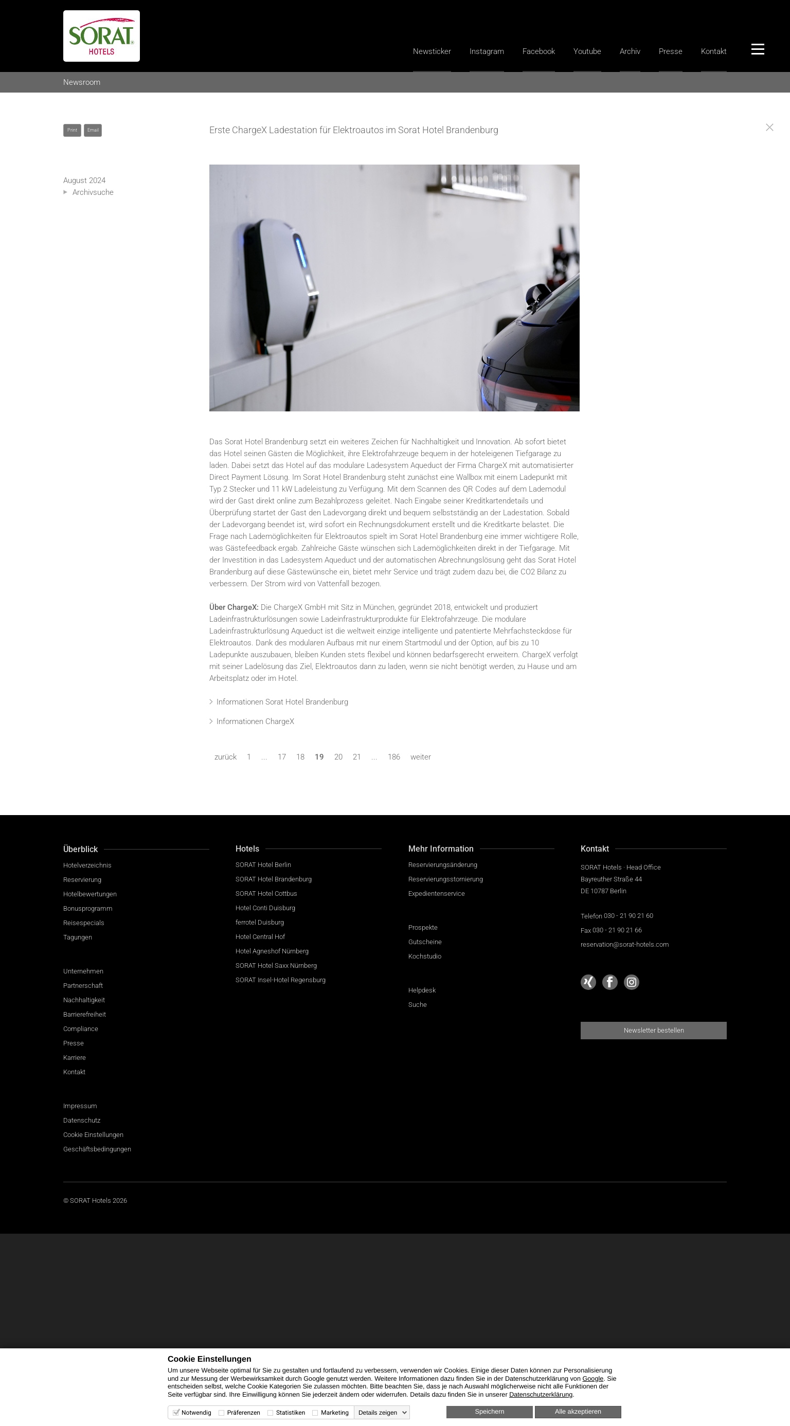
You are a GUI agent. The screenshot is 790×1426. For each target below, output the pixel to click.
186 (394, 757)
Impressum (80, 1106)
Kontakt (714, 51)
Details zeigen (377, 1412)
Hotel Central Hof (260, 936)
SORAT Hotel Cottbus (266, 893)
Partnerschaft (83, 985)
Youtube (587, 51)
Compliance (80, 1028)
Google (592, 1378)
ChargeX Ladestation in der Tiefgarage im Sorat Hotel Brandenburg (394, 288)
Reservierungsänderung (442, 864)
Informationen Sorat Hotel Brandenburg (282, 702)
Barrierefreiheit (84, 1014)
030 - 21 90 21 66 (617, 930)
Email (93, 130)
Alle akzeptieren (578, 1411)
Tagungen (77, 937)
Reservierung (82, 879)
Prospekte (423, 927)
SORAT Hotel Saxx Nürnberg (276, 965)
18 (300, 757)
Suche (417, 1004)
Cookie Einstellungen (93, 1134)
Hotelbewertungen (90, 894)
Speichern (490, 1411)
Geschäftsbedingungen (97, 1149)
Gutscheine (425, 941)
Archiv (630, 51)
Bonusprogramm (88, 908)
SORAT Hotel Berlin (263, 864)
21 (357, 757)
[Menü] (757, 49)
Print (72, 130)
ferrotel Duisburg (260, 922)
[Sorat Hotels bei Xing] (588, 982)
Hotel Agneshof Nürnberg (272, 951)
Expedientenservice (436, 893)
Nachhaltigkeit (84, 1000)
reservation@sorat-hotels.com (625, 944)
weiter (420, 757)
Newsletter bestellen (654, 1030)
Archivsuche (93, 192)
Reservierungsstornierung (445, 879)
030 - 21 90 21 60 (628, 915)
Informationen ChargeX (255, 721)
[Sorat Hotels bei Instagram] (631, 982)
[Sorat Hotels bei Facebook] (610, 982)
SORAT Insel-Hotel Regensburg (281, 980)
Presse (671, 51)
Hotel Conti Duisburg (265, 908)
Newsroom (81, 82)
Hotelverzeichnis (87, 865)
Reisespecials (83, 922)
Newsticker (432, 51)
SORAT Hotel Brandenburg (274, 879)
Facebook (539, 51)
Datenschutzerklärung (540, 1394)
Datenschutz (81, 1120)
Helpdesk (422, 990)
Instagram (487, 51)
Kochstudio (424, 956)
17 (282, 757)
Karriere (74, 1057)
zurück (225, 757)
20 (338, 757)
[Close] (770, 127)
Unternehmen (83, 971)
